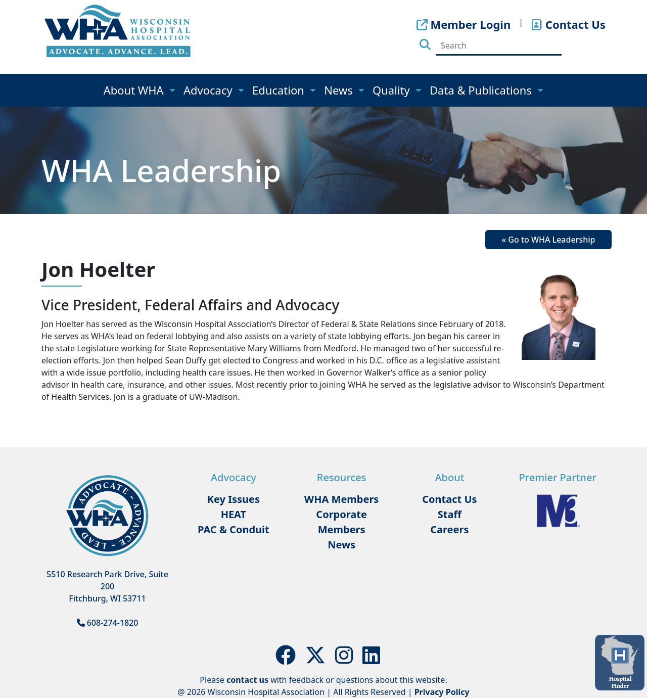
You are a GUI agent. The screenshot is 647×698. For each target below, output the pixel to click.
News (339, 90)
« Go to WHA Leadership (548, 239)
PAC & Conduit (233, 529)
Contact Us (449, 499)
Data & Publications (482, 90)
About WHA (135, 90)
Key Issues (233, 499)
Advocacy (209, 90)
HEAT (233, 514)
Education (279, 90)
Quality (392, 90)
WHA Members (341, 499)
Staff (449, 514)
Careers (449, 529)
